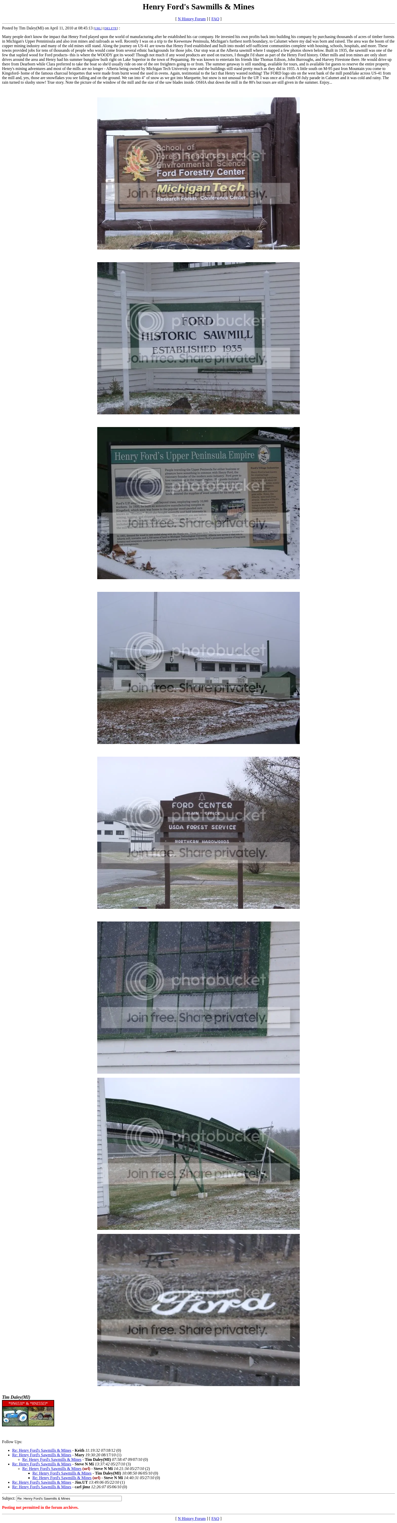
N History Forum (192, 19)
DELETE (111, 28)
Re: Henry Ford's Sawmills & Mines (41, 1450)
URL (98, 28)
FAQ (215, 19)
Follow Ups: (12, 1442)
